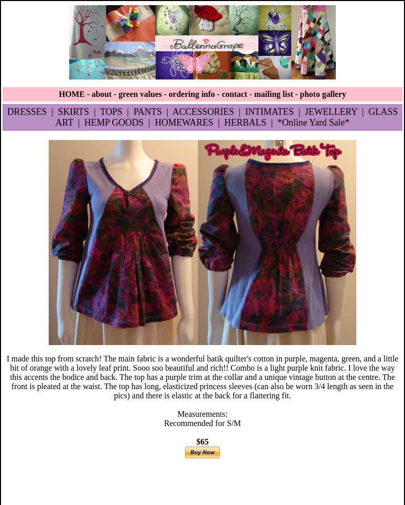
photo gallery (323, 94)
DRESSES (27, 112)
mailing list (273, 94)
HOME (72, 94)
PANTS (147, 112)
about (102, 94)
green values (140, 94)
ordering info (192, 94)
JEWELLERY (331, 112)
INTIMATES (269, 112)
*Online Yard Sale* (313, 122)
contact (235, 94)
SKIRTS (73, 112)
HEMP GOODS (114, 122)
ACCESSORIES (203, 112)
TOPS (111, 112)
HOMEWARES (184, 122)
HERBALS (246, 122)
